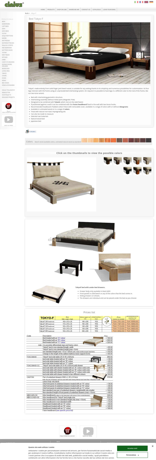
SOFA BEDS (5, 31)
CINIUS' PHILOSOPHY (8, 90)
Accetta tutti (132, 440)
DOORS (4, 38)
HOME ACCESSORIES (8, 85)
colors (67, 109)
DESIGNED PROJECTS (8, 97)
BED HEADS (5, 83)
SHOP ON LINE (61, 10)
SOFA (3, 29)
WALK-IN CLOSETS (7, 45)
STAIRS (4, 78)
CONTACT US (86, 10)
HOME (42, 10)
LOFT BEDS (5, 26)
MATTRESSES (6, 41)
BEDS (3, 21)
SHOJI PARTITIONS (7, 36)
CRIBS (4, 60)
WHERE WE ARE (74, 10)
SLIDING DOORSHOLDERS (7, 65)
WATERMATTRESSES (8, 43)
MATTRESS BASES (7, 50)
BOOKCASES (5, 68)
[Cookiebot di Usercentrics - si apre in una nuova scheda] (14, 455)
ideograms (123, 107)
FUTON (4, 33)
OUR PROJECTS (6, 95)
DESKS (4, 80)
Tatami (57, 102)
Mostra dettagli (34, 456)
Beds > (27, 13)
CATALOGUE (97, 10)
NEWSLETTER (6, 92)
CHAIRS (4, 76)
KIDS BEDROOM (7, 48)
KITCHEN (4, 57)
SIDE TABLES (6, 55)
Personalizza (132, 447)
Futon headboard (80, 104)
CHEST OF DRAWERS (8, 62)
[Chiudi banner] (152, 438)
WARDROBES (6, 24)
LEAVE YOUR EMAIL (110, 10)
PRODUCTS (50, 10)
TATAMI (4, 52)
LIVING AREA (6, 71)
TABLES (4, 73)
